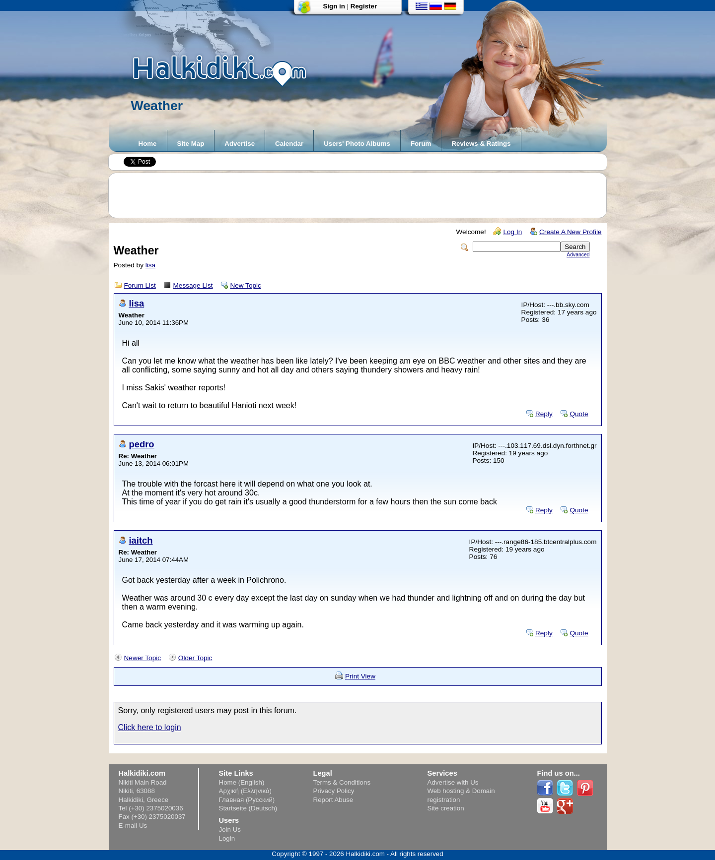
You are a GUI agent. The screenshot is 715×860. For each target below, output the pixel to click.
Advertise (239, 143)
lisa (150, 265)
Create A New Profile (570, 232)
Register (364, 6)
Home (148, 143)
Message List (193, 285)
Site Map (191, 143)
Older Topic (195, 658)
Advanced (578, 254)
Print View (360, 676)
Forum (421, 143)
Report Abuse (333, 799)
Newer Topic (142, 658)
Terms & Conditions (342, 782)
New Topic (245, 285)
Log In (512, 232)
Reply (544, 414)
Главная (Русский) (247, 799)
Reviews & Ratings (480, 143)
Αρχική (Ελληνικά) (245, 791)
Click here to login (149, 727)
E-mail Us (133, 825)
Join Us (230, 829)
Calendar (289, 143)
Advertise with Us (453, 782)
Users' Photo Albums (357, 143)
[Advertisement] (362, 195)
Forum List (140, 285)
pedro (141, 444)
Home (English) (242, 782)
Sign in (334, 6)
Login (227, 838)
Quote (579, 414)
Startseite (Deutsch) (248, 808)
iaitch (141, 540)
